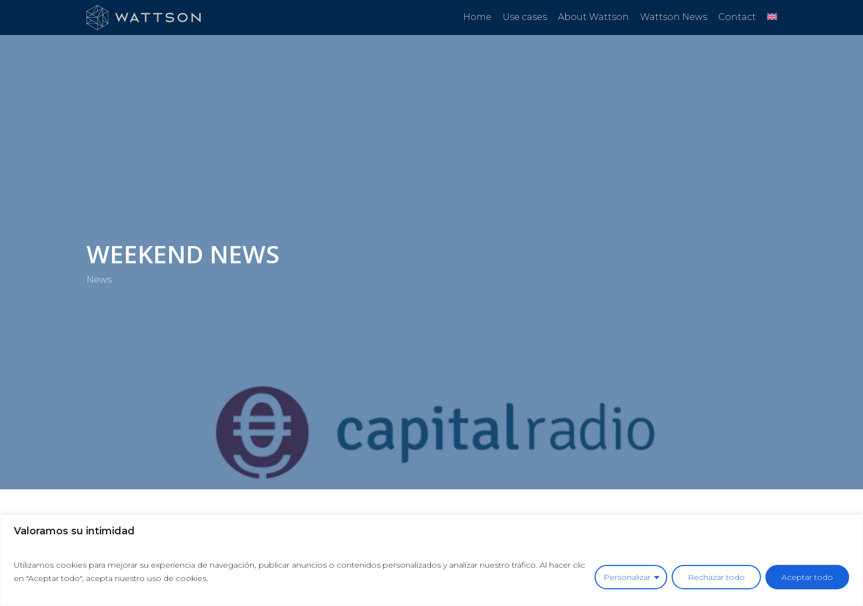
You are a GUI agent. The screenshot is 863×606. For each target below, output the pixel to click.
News (99, 279)
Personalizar (627, 577)
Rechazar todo (716, 577)
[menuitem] (772, 17)
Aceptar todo (807, 577)
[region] (431, 560)
